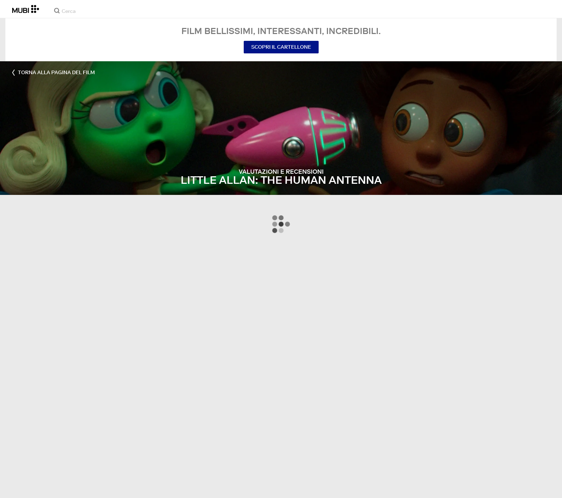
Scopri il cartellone (281, 47)
